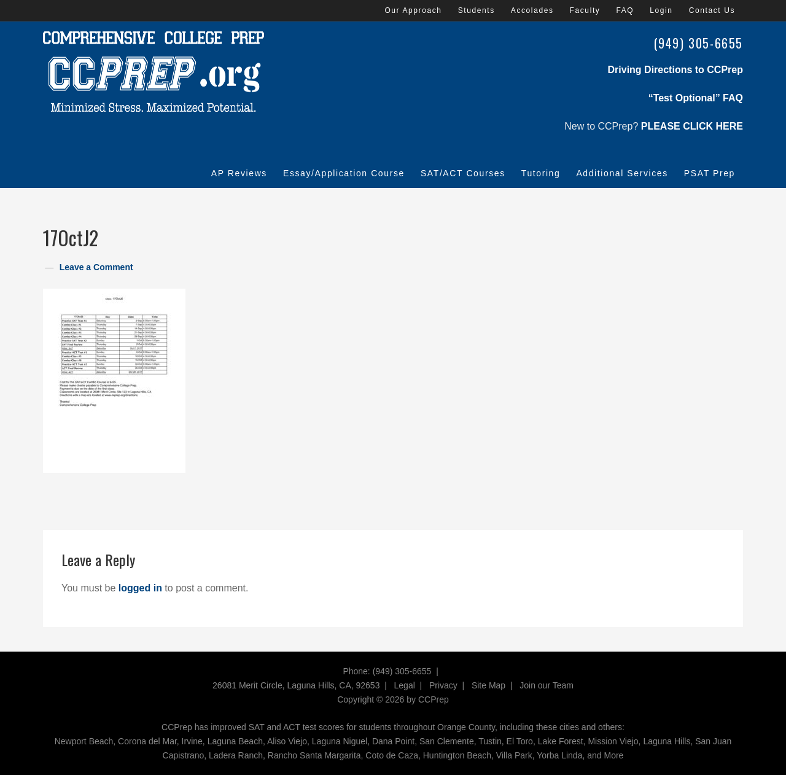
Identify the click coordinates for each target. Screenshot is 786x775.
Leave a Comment (96, 267)
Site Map (488, 685)
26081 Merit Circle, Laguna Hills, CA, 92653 (295, 685)
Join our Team (546, 685)
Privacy (443, 685)
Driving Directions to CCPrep (675, 69)
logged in (140, 588)
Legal (404, 685)
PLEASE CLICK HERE (692, 126)
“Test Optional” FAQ (695, 98)
